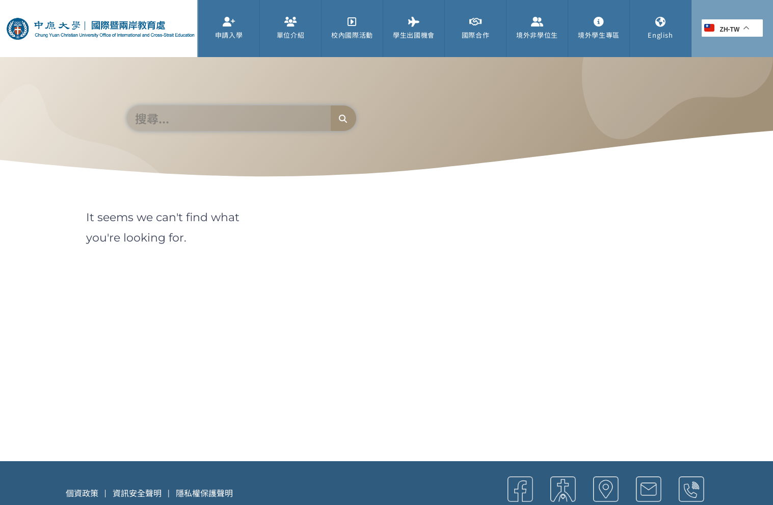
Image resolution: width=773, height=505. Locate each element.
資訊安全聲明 (137, 493)
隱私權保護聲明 (204, 493)
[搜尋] (343, 118)
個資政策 (82, 493)
